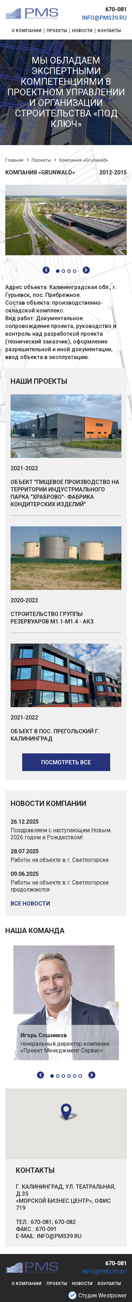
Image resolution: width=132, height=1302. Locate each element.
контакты (109, 1283)
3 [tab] (63, 1076)
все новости (30, 903)
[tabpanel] (66, 1002)
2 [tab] (57, 1076)
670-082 (65, 1222)
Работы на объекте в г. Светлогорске (60, 859)
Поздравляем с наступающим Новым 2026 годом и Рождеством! (61, 834)
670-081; (42, 1222)
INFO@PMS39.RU (59, 1236)
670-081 (116, 9)
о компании (27, 1283)
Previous (40, 1075)
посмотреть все (66, 762)
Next (91, 1075)
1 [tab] (52, 1076)
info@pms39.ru (104, 17)
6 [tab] (80, 1076)
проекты (56, 1283)
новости (82, 1283)
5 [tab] (74, 1076)
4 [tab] (69, 1076)
